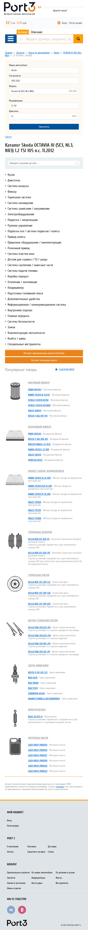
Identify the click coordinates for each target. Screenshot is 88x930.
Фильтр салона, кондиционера (46, 470)
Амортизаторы (37, 709)
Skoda (56, 52)
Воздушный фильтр (39, 426)
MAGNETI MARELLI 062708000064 (44, 698)
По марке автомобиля (41, 872)
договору (60, 786)
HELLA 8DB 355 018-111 (39, 539)
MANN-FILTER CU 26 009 (39, 477)
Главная (8, 52)
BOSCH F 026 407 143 (38, 415)
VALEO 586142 (34, 410)
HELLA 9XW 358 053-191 (39, 627)
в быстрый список (66, 369)
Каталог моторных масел (44, 360)
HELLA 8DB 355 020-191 (39, 552)
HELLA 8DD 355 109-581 (39, 592)
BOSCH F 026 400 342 (38, 439)
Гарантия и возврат (36, 851)
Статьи (51, 851)
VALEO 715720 (34, 510)
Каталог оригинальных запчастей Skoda (44, 353)
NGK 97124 (33, 688)
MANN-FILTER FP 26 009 (39, 494)
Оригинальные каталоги (18, 872)
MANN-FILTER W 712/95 (39, 394)
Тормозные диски (38, 575)
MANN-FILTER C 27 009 (38, 449)
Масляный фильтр (39, 382)
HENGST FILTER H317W (38, 400)
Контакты (31, 846)
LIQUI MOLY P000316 (37, 750)
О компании (12, 846)
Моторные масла (38, 737)
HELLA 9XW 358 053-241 (39, 635)
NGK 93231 (32, 677)
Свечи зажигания (38, 665)
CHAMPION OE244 (36, 693)
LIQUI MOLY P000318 (37, 760)
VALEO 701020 (34, 502)
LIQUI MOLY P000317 (37, 755)
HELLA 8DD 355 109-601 (39, 603)
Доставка (52, 846)
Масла (59, 877)
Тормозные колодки (40, 532)
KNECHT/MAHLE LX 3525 (39, 444)
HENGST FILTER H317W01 (39, 405)
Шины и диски (14, 888)
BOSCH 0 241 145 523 (37, 672)
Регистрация (75, 22)
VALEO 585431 (34, 454)
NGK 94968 (33, 682)
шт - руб (18, 23)
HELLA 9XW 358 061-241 (39, 643)
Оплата (10, 851)
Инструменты (62, 883)
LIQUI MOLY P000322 (37, 765)
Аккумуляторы (38, 877)
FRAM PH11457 (34, 389)
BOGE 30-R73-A (35, 716)
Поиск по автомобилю (39, 52)
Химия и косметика (16, 883)
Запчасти (20, 52)
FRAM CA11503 (34, 433)
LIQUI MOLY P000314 (37, 744)
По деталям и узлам (65, 872)
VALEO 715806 (34, 518)
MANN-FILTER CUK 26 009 (40, 486)
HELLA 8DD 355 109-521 (39, 582)
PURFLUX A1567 (35, 460)
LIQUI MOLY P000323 (37, 771)
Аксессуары (36, 883)
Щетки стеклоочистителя (43, 620)
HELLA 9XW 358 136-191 (39, 651)
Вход (64, 22)
